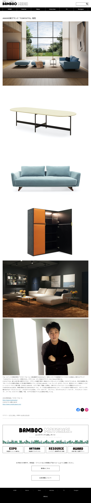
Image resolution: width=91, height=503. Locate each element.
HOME (10, 9)
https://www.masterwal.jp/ (10, 400)
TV (67, 9)
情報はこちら (45, 468)
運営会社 (45, 496)
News (38, 9)
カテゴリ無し (12, 415)
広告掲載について (45, 478)
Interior (23, 9)
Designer (81, 9)
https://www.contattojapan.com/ (12, 404)
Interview (52, 9)
